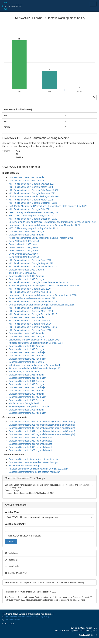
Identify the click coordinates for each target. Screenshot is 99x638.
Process (11, 541)
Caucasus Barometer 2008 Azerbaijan (27, 413)
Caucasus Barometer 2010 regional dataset (30, 447)
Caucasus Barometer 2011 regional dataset (30, 444)
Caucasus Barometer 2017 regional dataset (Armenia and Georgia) (42, 431)
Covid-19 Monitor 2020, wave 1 (24, 244)
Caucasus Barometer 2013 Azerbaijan (27, 352)
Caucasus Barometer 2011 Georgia (26, 381)
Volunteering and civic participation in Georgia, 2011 (34, 365)
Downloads (12, 566)
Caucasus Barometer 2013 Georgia (26, 349)
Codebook (11, 553)
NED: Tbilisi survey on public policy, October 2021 (33, 228)
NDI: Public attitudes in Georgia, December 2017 (33, 314)
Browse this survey (16, 573)
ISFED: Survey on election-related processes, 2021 (34, 212)
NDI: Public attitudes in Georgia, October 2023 (32, 183)
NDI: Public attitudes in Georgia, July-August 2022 (33, 190)
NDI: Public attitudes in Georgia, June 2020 (30, 260)
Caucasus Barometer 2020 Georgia (26, 269)
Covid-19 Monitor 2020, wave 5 (24, 241)
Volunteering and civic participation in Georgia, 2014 (34, 339)
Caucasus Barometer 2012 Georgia (26, 362)
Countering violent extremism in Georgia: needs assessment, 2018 (41, 304)
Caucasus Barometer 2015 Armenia (26, 333)
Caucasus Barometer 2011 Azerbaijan (27, 378)
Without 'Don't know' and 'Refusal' (23, 535)
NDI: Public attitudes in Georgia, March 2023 (31, 187)
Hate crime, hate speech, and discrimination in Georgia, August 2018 (42, 295)
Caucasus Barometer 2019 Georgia (26, 279)
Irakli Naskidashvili (12, 619)
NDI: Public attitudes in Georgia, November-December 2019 (38, 282)
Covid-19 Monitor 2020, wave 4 (24, 253)
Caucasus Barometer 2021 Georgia (26, 231)
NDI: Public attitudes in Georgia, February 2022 (32, 193)
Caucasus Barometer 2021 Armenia (26, 234)
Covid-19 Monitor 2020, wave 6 (24, 257)
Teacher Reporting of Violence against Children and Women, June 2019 (44, 285)
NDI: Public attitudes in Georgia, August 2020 (31, 263)
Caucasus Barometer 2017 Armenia (26, 317)
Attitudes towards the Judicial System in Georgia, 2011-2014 (38, 468)
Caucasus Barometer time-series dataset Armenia (33, 459)
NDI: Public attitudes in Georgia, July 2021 (30, 209)
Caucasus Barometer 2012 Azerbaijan (27, 359)
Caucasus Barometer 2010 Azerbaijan (27, 387)
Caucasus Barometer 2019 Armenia (26, 276)
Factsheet (11, 560)
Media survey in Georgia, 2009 (24, 403)
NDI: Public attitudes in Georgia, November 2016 (33, 327)
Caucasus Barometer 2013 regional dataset (30, 437)
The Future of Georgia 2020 (22, 273)
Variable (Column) (14, 524)
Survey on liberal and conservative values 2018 (32, 298)
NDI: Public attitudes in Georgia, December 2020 (33, 266)
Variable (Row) (12, 512)
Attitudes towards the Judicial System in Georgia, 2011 (36, 368)
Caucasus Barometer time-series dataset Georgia (33, 462)
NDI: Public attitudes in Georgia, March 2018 (31, 311)
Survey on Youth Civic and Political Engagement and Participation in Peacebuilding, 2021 (53, 222)
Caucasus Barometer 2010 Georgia (26, 384)
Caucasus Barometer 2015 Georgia (26, 336)
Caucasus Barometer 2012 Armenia (26, 355)
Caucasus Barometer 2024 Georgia (26, 180)
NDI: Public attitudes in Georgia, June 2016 (30, 330)
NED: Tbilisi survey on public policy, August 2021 (33, 215)
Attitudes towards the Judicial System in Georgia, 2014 (36, 343)
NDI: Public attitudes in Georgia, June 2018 (30, 308)
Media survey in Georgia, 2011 (24, 371)
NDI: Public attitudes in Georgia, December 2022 (33, 203)
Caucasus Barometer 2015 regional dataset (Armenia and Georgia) (42, 434)
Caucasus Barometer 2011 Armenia (26, 374)
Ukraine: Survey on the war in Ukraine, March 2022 (34, 196)
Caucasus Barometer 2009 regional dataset (30, 450)
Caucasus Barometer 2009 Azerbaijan (27, 397)
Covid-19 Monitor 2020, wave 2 (24, 247)
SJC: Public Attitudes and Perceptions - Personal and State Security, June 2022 (48, 206)
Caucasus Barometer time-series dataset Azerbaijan (34, 472)
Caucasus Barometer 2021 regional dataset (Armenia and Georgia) (42, 425)
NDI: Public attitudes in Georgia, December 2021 (33, 218)
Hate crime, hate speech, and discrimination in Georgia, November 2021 (44, 225)
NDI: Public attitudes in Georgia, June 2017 (30, 320)
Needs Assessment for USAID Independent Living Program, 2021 (41, 238)
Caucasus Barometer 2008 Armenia (26, 409)
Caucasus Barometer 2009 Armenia (26, 394)
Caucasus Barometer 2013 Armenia (26, 346)
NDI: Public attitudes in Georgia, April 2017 (30, 324)
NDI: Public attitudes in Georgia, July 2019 (30, 288)
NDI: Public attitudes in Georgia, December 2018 (33, 301)
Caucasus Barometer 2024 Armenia (26, 177)
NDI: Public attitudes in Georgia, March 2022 (31, 199)
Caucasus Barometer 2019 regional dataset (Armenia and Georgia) (42, 428)
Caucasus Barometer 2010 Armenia (26, 390)
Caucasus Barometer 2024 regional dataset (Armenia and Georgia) (42, 421)
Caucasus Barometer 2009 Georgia (26, 400)
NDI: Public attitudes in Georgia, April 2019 (30, 292)
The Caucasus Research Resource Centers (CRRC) (27, 617)
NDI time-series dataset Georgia (25, 465)
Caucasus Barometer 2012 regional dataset (30, 440)
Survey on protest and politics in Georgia (29, 406)
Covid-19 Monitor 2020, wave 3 (24, 250)
